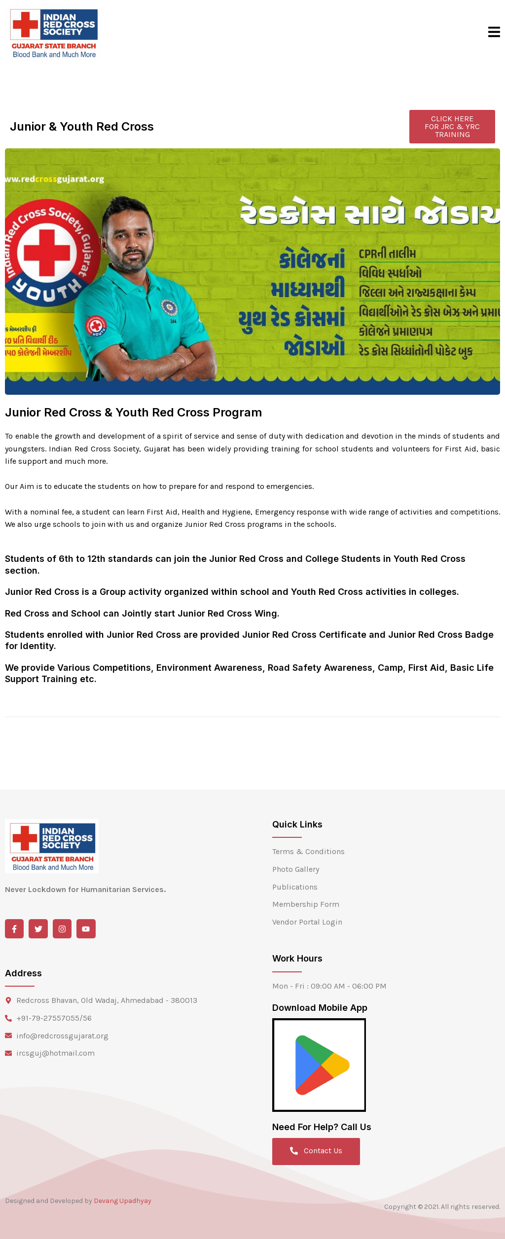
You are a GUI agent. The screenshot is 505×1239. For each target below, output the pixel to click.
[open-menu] (494, 32)
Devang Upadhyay (122, 1201)
